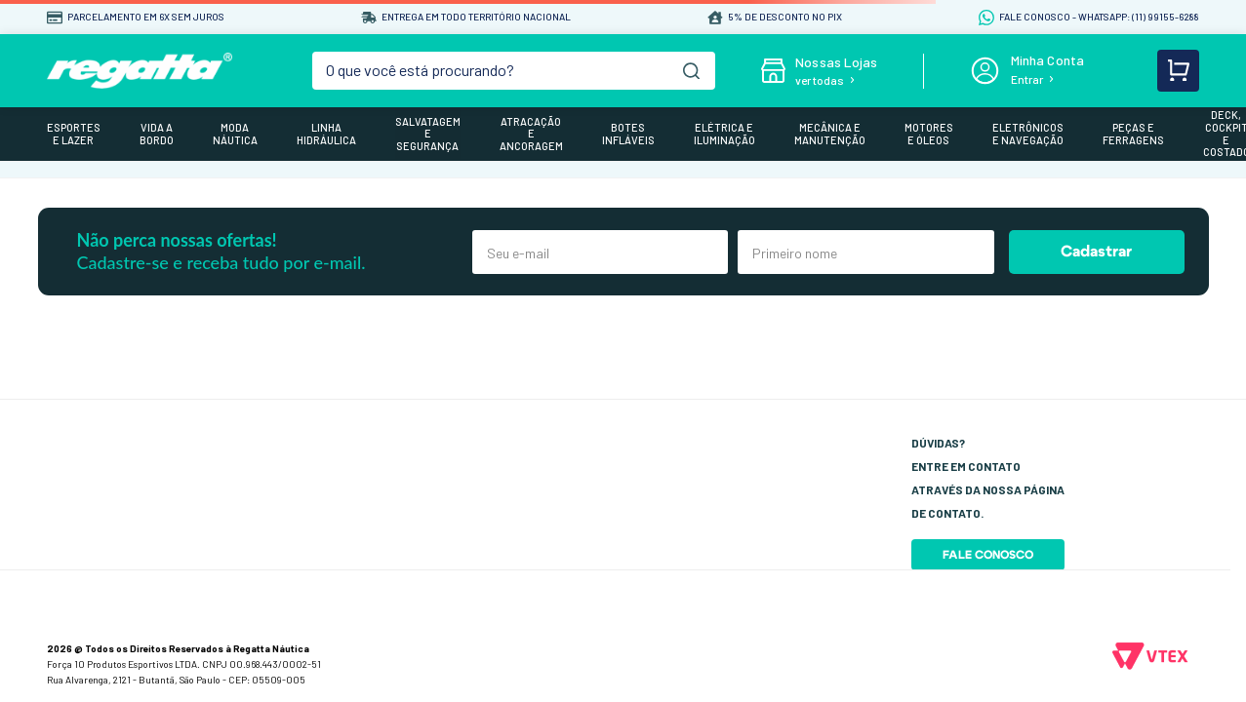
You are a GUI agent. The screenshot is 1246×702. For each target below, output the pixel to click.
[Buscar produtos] (691, 70)
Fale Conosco (988, 555)
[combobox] (513, 71)
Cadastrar (1096, 251)
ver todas (819, 80)
